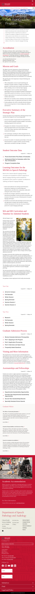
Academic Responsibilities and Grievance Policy (13, 426)
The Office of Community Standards (10, 411)
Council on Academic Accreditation (10, 440)
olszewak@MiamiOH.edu (19, 363)
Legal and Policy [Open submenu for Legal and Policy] (7, 590)
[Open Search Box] (32, 1)
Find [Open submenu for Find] (3, 586)
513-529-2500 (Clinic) (15, 523)
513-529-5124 (15, 520)
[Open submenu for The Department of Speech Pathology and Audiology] (33, 8)
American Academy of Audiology (27, 526)
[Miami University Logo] (6, 4)
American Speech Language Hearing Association (26, 522)
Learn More (5, 422)
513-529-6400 (10, 559)
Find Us (24, 529)
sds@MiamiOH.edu (20, 503)
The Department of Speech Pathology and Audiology (14, 8)
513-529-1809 (11, 555)
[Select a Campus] (17, 544)
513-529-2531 (13, 557)
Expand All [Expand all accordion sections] (23, 153)
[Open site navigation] (32, 4)
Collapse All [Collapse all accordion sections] (29, 153)
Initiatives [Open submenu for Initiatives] (5, 583)
